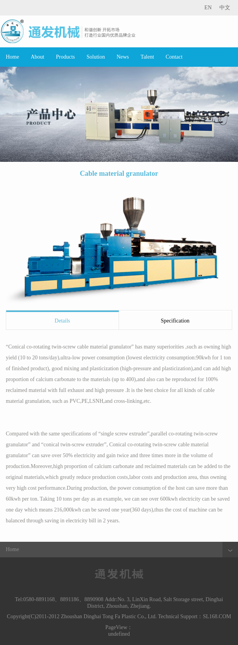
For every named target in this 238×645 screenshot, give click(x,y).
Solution (95, 57)
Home (12, 57)
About (37, 57)
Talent (147, 57)
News (123, 57)
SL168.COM (217, 616)
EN (208, 7)
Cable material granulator (119, 173)
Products (65, 57)
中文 (224, 7)
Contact (174, 57)
